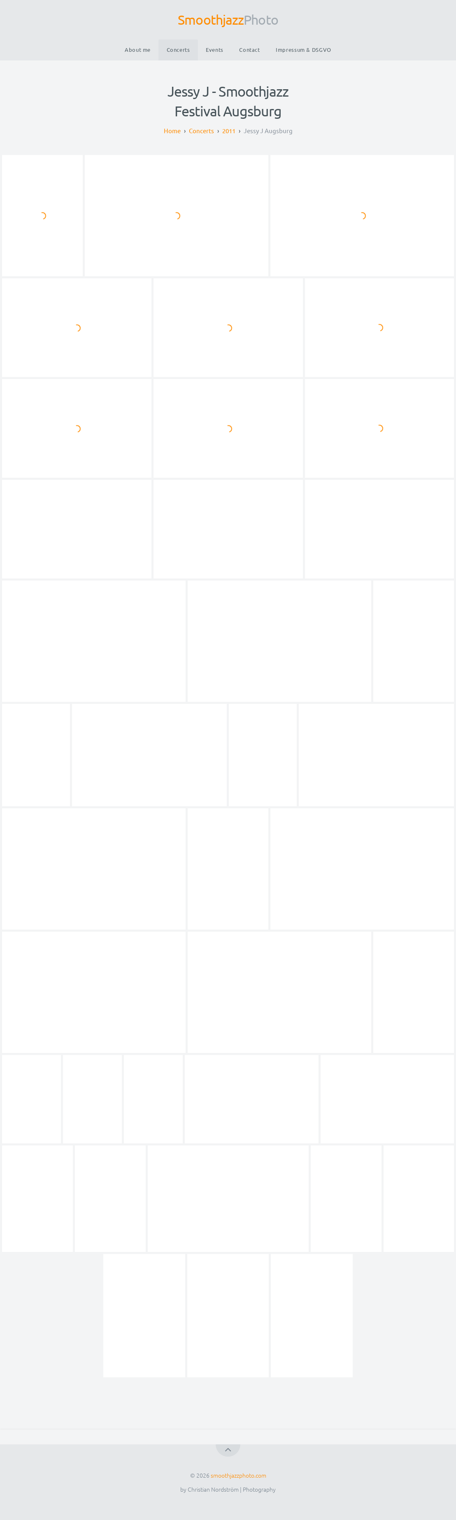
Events (214, 49)
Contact (249, 49)
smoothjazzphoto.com (238, 1475)
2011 (228, 130)
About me (138, 49)
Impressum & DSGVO (303, 49)
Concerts (178, 49)
